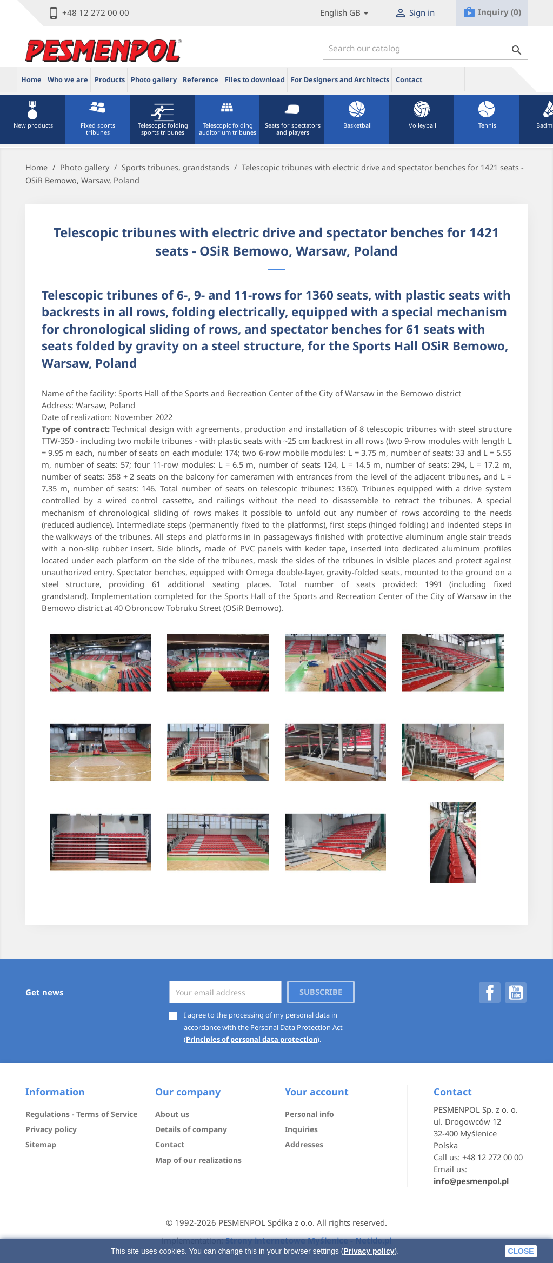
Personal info (309, 1114)
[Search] (425, 48)
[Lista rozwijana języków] (346, 13)
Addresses (304, 1144)
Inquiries (301, 1129)
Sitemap (40, 1144)
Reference (200, 79)
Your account (317, 1091)
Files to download (255, 79)
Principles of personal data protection (251, 1039)
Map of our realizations (198, 1160)
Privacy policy (368, 1251)
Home (31, 79)
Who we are (68, 79)
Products (110, 79)
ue (445, 79)
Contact (409, 79)
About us (172, 1114)
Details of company (191, 1129)
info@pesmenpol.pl (471, 1180)
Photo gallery (154, 79)
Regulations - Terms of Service (81, 1114)
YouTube (516, 992)
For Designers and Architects (340, 79)
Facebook (490, 992)
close (521, 1251)
